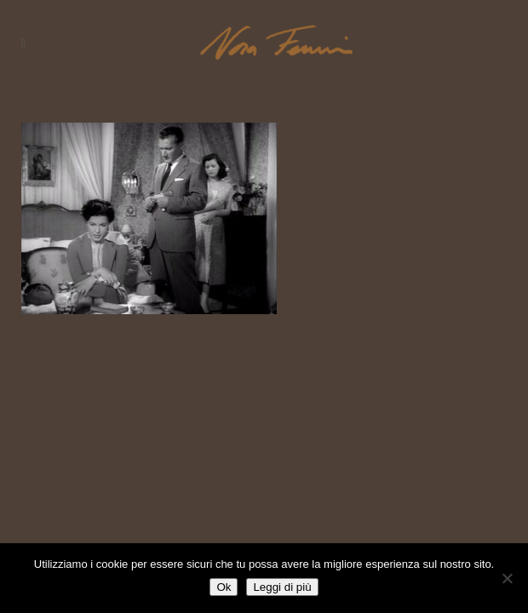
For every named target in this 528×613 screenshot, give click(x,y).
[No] (506, 578)
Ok (223, 587)
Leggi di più (282, 587)
